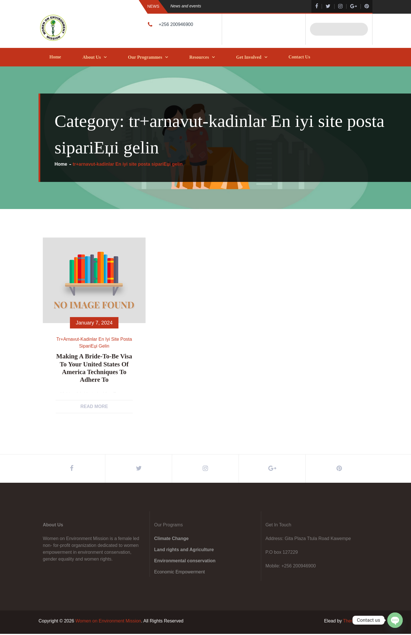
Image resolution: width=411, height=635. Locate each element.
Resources (199, 57)
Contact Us (299, 56)
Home (55, 56)
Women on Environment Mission (108, 622)
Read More (94, 406)
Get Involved (248, 57)
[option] (230, 6)
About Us (91, 57)
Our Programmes (145, 57)
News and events (185, 6)
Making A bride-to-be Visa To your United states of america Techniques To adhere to (94, 367)
